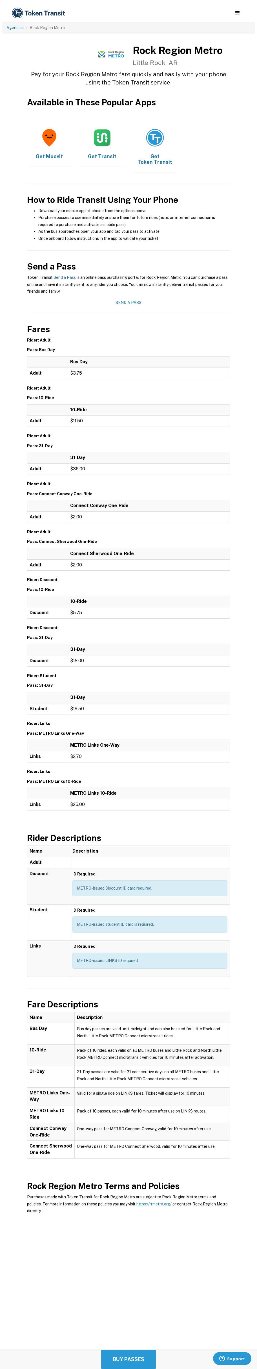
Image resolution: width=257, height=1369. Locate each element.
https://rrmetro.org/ (154, 1204)
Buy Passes (128, 1359)
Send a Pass (65, 277)
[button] (237, 13)
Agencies (15, 27)
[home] (39, 13)
